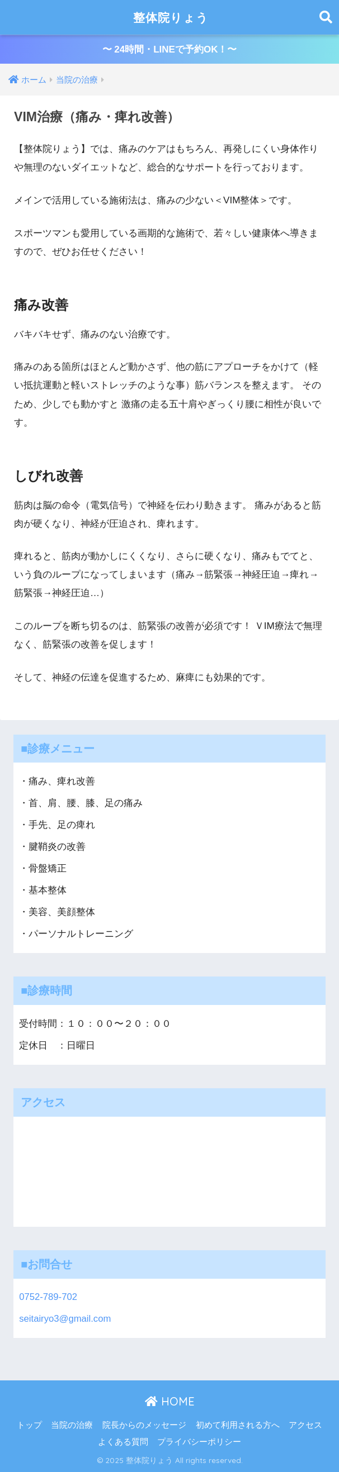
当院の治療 (72, 1425)
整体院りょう (171, 17)
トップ (29, 1425)
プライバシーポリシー (199, 1441)
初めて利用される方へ (238, 1425)
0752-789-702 (48, 1297)
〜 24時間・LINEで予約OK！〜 (169, 49)
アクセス (305, 1425)
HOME (170, 1402)
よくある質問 (123, 1441)
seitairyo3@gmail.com (65, 1318)
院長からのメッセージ (144, 1425)
